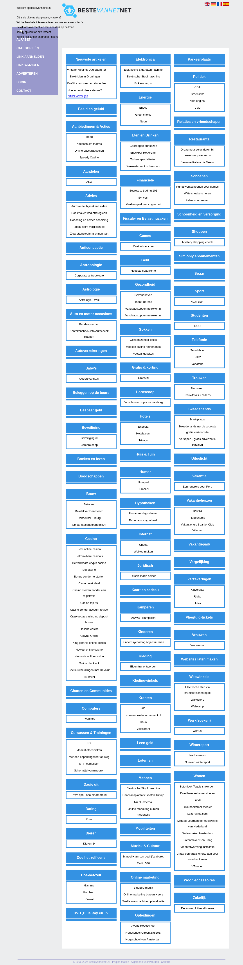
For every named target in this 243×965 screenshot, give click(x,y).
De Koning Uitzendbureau (197, 908)
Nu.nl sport (197, 301)
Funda (197, 800)
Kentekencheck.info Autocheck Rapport (89, 333)
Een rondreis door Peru (197, 486)
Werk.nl (197, 730)
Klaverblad (197, 589)
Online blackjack (89, 663)
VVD (197, 107)
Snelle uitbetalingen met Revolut (89, 670)
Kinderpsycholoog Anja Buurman (143, 642)
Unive (197, 603)
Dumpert (143, 482)
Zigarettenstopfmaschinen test (89, 233)
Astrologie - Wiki (89, 299)
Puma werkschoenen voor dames (197, 186)
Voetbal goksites (143, 353)
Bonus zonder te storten (89, 576)
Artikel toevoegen (78, 96)
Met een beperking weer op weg (89, 757)
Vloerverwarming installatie (197, 846)
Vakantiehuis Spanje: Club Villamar (197, 527)
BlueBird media (143, 887)
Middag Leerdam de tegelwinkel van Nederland (197, 823)
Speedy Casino (89, 157)
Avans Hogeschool (143, 925)
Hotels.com (143, 433)
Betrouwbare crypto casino (89, 563)
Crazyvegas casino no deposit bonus (89, 619)
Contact (165, 961)
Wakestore (197, 699)
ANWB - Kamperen (143, 617)
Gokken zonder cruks (143, 339)
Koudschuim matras (89, 143)
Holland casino (89, 629)
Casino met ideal (89, 583)
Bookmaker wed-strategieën (89, 213)
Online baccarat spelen (89, 150)
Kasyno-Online (89, 635)
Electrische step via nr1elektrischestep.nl (197, 689)
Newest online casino (89, 649)
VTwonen (197, 866)
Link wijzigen (27, 65)
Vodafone (197, 364)
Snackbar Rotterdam (143, 152)
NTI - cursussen (89, 763)
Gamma (89, 885)
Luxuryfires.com (197, 813)
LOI (89, 743)
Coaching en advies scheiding (89, 220)
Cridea (143, 544)
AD (143, 708)
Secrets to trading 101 (143, 190)
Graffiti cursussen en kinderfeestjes (85, 83)
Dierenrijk (89, 843)
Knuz (89, 819)
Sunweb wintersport (197, 762)
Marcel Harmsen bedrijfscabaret (143, 856)
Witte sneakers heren (197, 193)
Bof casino (89, 569)
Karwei (89, 899)
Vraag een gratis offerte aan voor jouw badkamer (197, 856)
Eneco (143, 107)
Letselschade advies (143, 576)
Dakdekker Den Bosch (89, 511)
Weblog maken (143, 551)
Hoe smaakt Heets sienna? (85, 90)
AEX (89, 181)
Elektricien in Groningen (85, 76)
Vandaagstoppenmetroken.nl (143, 308)
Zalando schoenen (197, 200)
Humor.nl (143, 489)
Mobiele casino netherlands (143, 346)
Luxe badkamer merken (197, 807)
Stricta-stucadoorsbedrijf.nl (89, 524)
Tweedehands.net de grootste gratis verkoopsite (197, 429)
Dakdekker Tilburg (89, 518)
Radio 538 (143, 863)
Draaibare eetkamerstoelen (197, 793)
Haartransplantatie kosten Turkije (143, 795)
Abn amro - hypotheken (143, 513)
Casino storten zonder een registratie (89, 592)
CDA (197, 87)
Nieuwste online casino (89, 656)
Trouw (143, 722)
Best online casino (89, 549)
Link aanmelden (30, 56)
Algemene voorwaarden (145, 961)
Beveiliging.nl (89, 438)
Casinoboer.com (143, 246)
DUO (197, 326)
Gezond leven (143, 295)
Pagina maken (120, 961)
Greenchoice (143, 114)
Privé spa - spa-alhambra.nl (89, 794)
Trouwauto (197, 388)
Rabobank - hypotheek (143, 520)
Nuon (143, 121)
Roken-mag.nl (143, 83)
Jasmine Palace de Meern (197, 162)
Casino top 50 (89, 602)
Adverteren (27, 73)
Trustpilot (89, 677)
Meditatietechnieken (89, 750)
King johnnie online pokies (89, 642)
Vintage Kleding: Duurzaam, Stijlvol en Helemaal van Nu (85, 69)
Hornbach (89, 892)
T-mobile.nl (198, 350)
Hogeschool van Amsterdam (143, 939)
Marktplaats (197, 419)
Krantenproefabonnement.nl (143, 715)
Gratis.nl (143, 378)
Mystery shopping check (197, 242)
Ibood (89, 136)
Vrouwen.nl (197, 645)
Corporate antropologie (89, 275)
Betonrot (89, 504)
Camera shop (89, 445)
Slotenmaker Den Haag (197, 840)
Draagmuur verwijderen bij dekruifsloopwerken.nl (197, 152)
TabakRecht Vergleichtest (89, 226)
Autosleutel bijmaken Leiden (89, 206)
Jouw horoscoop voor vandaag (143, 402)
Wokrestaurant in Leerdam (143, 166)
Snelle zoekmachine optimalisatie (143, 901)
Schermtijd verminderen (89, 770)
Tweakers (89, 718)
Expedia (143, 426)
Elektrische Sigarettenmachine (143, 69)
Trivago (143, 440)
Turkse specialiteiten (143, 159)
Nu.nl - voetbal (143, 802)
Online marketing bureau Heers (143, 894)
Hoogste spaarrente (143, 270)
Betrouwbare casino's (89, 556)
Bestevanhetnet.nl (99, 961)
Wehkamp (197, 706)
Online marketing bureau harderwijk (143, 811)
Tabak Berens (143, 301)
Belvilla (197, 511)
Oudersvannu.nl (89, 378)
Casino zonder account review (89, 609)
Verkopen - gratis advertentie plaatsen (197, 441)
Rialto (197, 596)
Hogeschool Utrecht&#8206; (143, 932)
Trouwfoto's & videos (197, 395)
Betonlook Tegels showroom (197, 786)
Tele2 (197, 357)
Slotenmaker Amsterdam (197, 833)
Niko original (197, 100)
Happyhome (197, 517)
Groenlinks (197, 94)
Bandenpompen (89, 324)
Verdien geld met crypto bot (143, 204)
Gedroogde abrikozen (143, 145)
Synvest (143, 197)
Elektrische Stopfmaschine (143, 76)
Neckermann (197, 755)
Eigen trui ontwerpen (143, 666)
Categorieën (27, 48)
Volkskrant (143, 728)
